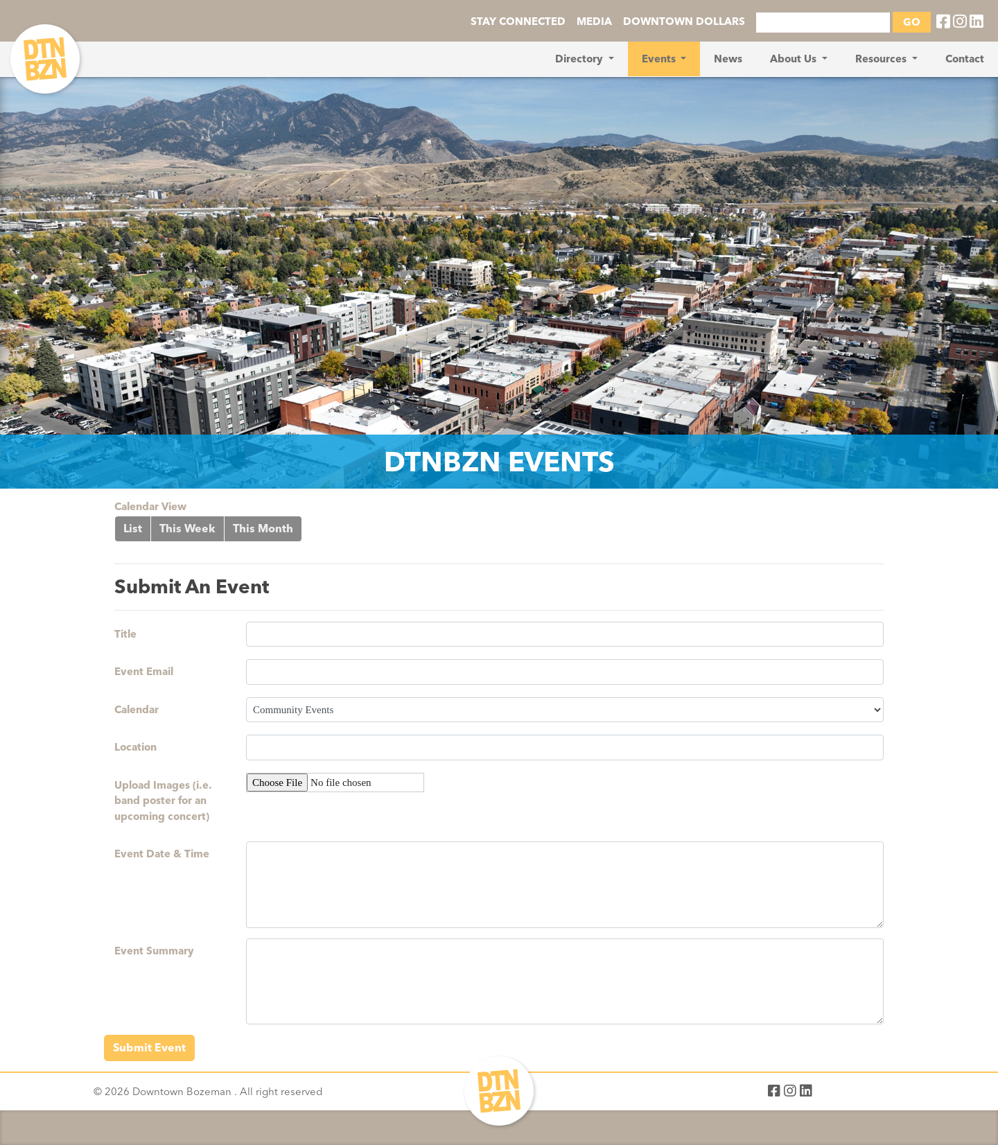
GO (911, 22)
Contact (964, 59)
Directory (580, 59)
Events (660, 59)
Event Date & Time (161, 854)
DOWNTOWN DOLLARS (684, 21)
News (728, 59)
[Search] (823, 22)
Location (135, 747)
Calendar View (150, 506)
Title (125, 634)
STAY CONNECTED (518, 21)
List (132, 528)
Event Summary (154, 951)
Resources (882, 59)
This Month (263, 528)
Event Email (143, 671)
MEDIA (594, 21)
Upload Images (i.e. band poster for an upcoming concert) (163, 801)
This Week (187, 528)
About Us (794, 59)
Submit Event (149, 1047)
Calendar (136, 709)
